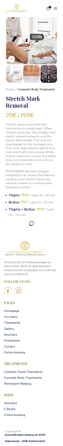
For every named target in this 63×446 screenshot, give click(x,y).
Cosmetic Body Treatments (36, 89)
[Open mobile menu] (55, 8)
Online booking (14, 352)
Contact (9, 346)
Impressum (12, 441)
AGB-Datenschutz (33, 441)
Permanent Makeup (17, 384)
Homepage (11, 311)
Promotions (12, 340)
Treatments (12, 323)
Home (10, 89)
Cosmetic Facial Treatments (23, 372)
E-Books (9, 409)
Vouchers (10, 335)
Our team (10, 317)
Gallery (9, 329)
